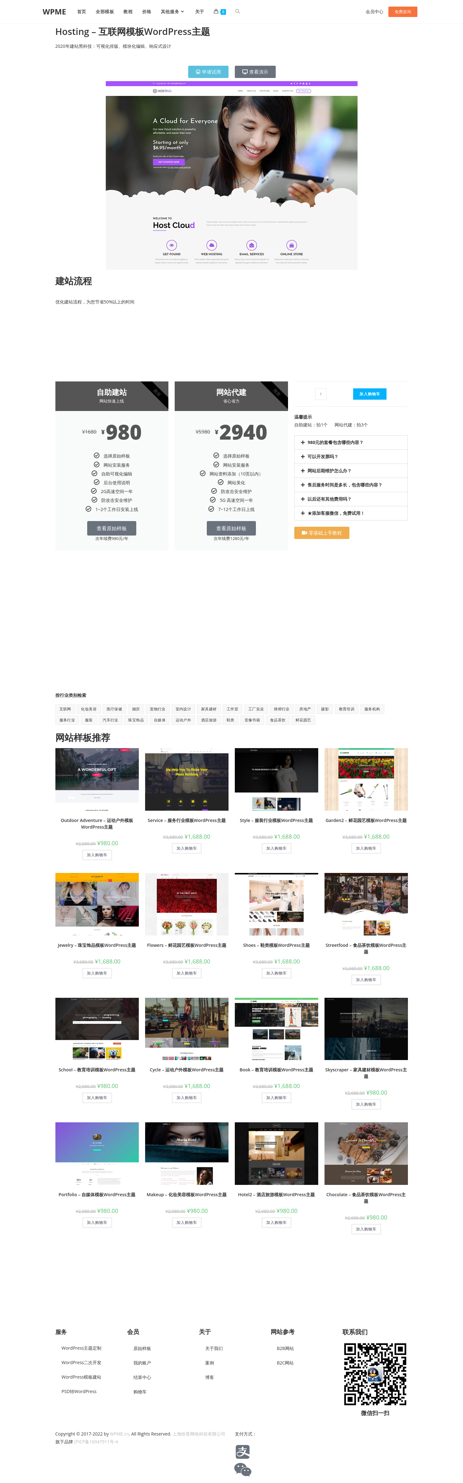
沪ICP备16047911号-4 (96, 1442)
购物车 (140, 1392)
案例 (209, 1363)
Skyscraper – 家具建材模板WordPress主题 (366, 1073)
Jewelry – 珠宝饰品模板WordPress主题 (97, 945)
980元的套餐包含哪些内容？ (336, 442)
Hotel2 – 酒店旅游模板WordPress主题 (276, 1194)
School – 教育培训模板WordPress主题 (97, 1070)
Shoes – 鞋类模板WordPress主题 (276, 945)
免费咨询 (403, 11)
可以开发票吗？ (323, 456)
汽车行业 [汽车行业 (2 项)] (110, 720)
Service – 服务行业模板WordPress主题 (186, 820)
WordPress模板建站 (82, 1377)
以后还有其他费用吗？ (330, 499)
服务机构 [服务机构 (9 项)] (372, 709)
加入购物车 (369, 394)
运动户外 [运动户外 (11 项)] (183, 720)
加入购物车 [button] (97, 855)
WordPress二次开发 (82, 1362)
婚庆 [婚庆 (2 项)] (136, 709)
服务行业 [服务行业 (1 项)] (67, 720)
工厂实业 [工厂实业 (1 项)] (256, 709)
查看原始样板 (112, 528)
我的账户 (142, 1363)
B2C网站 (285, 1363)
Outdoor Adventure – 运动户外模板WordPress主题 (97, 823)
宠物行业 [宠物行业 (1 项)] (158, 709)
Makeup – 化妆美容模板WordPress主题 (187, 1194)
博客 (209, 1377)
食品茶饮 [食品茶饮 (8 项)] (278, 720)
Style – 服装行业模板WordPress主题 (276, 820)
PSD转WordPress (79, 1391)
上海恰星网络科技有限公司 (198, 1434)
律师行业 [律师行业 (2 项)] (282, 709)
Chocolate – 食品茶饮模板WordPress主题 (366, 1197)
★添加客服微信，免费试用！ (336, 513)
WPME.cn (119, 1434)
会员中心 (374, 11)
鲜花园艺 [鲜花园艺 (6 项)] (303, 720)
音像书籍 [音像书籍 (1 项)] (252, 720)
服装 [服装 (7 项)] (89, 720)
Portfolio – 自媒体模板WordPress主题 (97, 1194)
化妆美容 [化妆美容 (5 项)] (89, 709)
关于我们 (214, 1348)
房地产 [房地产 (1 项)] (305, 709)
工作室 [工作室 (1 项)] (232, 709)
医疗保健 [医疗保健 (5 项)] (114, 709)
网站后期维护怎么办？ (330, 471)
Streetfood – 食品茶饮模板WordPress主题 (366, 948)
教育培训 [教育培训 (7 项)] (347, 709)
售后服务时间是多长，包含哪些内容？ (345, 485)
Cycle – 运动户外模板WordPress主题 (186, 1070)
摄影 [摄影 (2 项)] (325, 709)
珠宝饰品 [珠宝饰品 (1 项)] (136, 720)
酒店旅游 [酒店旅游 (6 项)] (209, 720)
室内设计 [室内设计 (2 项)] (183, 709)
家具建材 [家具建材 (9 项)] (209, 709)
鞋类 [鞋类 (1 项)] (230, 720)
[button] (351, 442)
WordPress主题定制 (82, 1348)
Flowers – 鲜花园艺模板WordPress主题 (186, 945)
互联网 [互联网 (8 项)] (65, 709)
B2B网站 (285, 1348)
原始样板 (142, 1348)
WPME (54, 11)
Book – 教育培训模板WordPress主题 (276, 1070)
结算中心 (142, 1377)
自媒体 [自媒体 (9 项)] (160, 720)
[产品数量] (320, 394)
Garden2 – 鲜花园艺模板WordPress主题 (365, 820)
